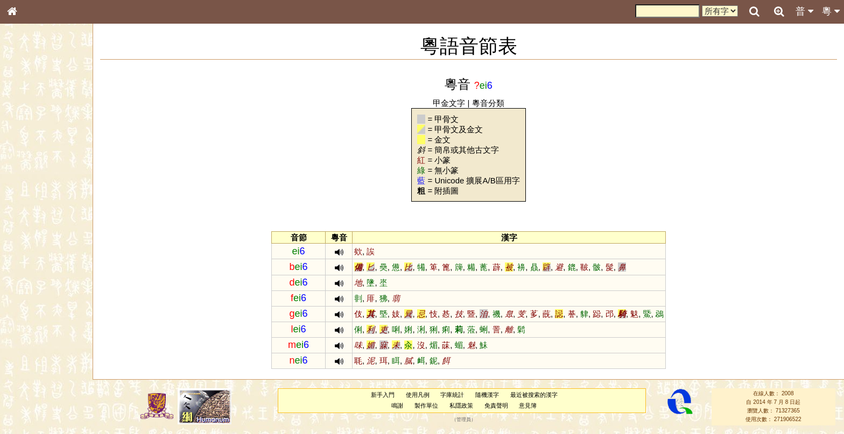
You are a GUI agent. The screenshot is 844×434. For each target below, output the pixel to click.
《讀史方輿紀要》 (39, 340)
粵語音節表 (29, 211)
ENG (47, 119)
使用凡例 (418, 395)
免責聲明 (496, 405)
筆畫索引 (26, 153)
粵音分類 (488, 103)
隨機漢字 (487, 395)
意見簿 (528, 405)
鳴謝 (397, 405)
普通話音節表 (32, 292)
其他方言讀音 (32, 302)
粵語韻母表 (29, 230)
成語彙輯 (26, 350)
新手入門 (383, 395)
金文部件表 (29, 173)
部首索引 (26, 143)
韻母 (36, 283)
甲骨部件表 (29, 163)
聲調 (51, 283)
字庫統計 (452, 395)
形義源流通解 (32, 183)
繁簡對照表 (29, 360)
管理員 (463, 419)
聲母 (21, 283)
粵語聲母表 (29, 220)
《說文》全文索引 (39, 331)
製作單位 (426, 405)
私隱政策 (461, 405)
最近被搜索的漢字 (534, 395)
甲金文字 (449, 103)
